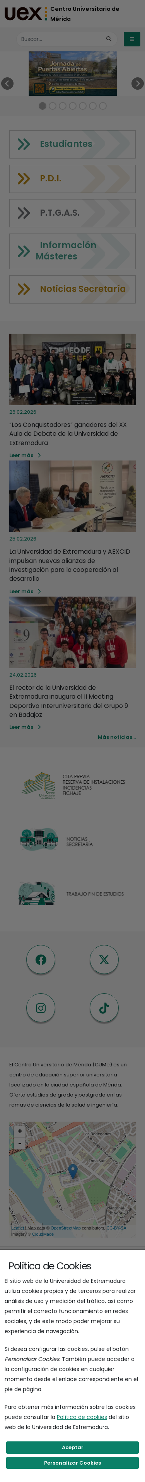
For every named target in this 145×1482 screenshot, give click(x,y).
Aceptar (73, 1447)
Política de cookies (82, 1417)
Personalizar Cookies (72, 1463)
